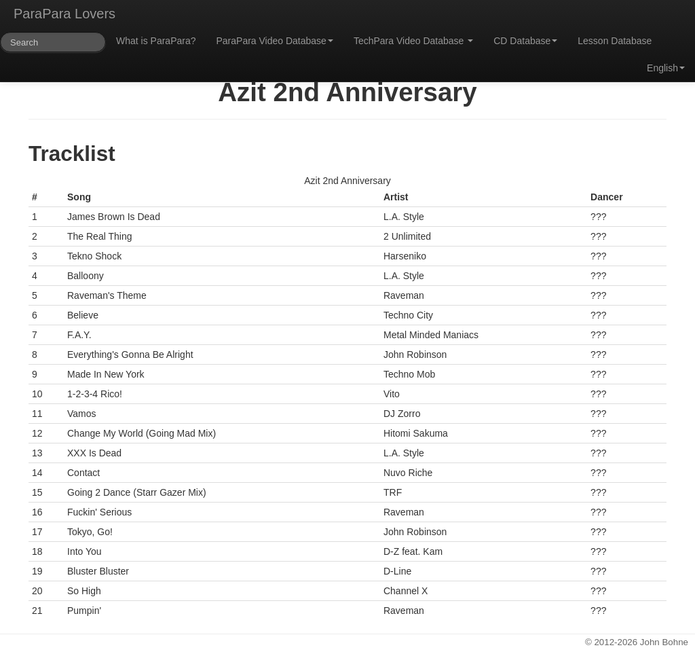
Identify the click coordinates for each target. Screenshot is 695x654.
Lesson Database (615, 40)
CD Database (525, 40)
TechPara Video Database (413, 40)
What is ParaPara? (156, 40)
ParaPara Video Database (275, 40)
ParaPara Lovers (64, 13)
